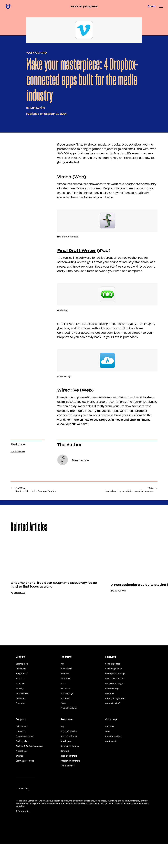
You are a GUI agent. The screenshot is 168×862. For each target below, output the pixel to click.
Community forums (70, 764)
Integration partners (70, 779)
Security (20, 706)
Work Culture (36, 52)
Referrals (65, 769)
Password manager (114, 702)
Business (65, 692)
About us (109, 744)
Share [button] (152, 6)
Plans (63, 721)
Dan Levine (37, 107)
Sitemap (20, 774)
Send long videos (113, 687)
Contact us (21, 749)
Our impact (110, 759)
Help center (21, 744)
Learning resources (25, 779)
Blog (62, 744)
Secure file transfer (114, 697)
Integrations (21, 692)
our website (79, 424)
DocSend (65, 716)
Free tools (20, 721)
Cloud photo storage (115, 692)
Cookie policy (22, 759)
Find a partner (67, 784)
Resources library (69, 754)
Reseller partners (69, 774)
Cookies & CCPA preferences (29, 764)
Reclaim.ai (65, 706)
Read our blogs (23, 807)
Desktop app (22, 682)
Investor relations (113, 754)
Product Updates (69, 726)
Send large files (112, 682)
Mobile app (21, 687)
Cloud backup (112, 706)
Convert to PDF (112, 721)
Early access (22, 711)
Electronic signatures (115, 716)
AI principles (21, 769)
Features (20, 697)
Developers (66, 759)
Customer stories (69, 749)
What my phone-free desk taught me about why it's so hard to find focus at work (53, 620)
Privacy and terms (24, 754)
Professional (66, 687)
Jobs (107, 749)
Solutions (20, 702)
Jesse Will (19, 628)
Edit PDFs (109, 711)
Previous (35, 489)
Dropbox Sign (67, 711)
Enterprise (65, 697)
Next (129, 489)
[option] (50, 593)
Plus (62, 682)
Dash (63, 702)
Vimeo (64, 176)
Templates (20, 716)
